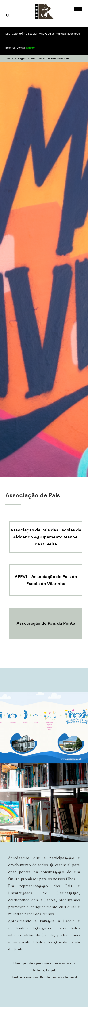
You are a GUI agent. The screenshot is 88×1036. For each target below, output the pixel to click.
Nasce (30, 48)
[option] (44, 269)
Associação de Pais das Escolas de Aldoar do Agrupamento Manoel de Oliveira (45, 537)
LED (7, 34)
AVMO (9, 58)
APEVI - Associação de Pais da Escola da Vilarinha (46, 580)
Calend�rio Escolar (24, 34)
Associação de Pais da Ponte (45, 623)
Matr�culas (46, 34)
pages (22, 58)
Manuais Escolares (68, 34)
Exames (10, 48)
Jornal (21, 48)
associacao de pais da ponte (50, 58)
